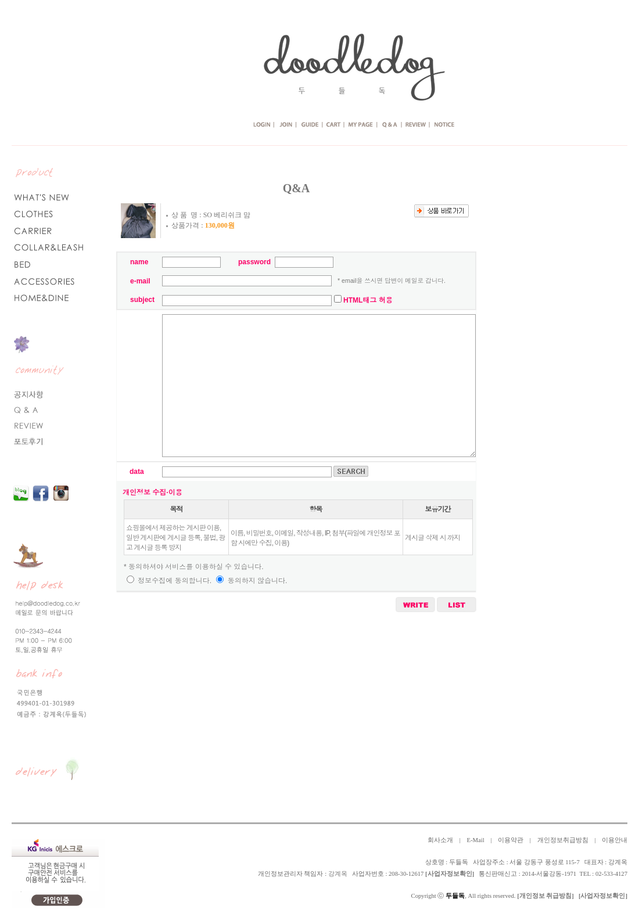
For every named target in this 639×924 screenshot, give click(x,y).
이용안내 (614, 840)
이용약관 (510, 840)
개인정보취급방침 (562, 840)
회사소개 (440, 840)
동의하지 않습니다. (251, 581)
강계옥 (337, 874)
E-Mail (475, 840)
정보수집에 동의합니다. (169, 581)
